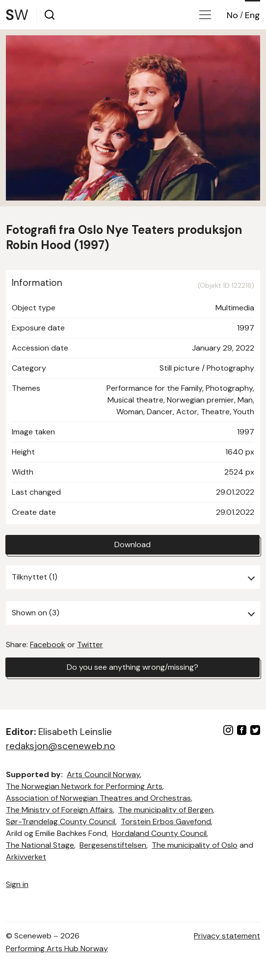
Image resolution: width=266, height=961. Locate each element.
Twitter (90, 644)
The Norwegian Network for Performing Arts (84, 786)
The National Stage (40, 845)
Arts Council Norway (103, 774)
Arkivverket (26, 857)
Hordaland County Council (159, 833)
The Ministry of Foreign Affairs (59, 810)
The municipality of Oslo (195, 845)
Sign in (17, 884)
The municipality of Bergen (165, 810)
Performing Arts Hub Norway (57, 948)
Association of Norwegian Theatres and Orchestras (98, 798)
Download (132, 544)
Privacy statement (227, 936)
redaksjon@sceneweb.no (60, 746)
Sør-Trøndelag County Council (60, 821)
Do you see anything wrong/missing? (132, 667)
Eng (252, 15)
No (232, 15)
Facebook (47, 644)
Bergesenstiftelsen (113, 845)
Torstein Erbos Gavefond (166, 821)
